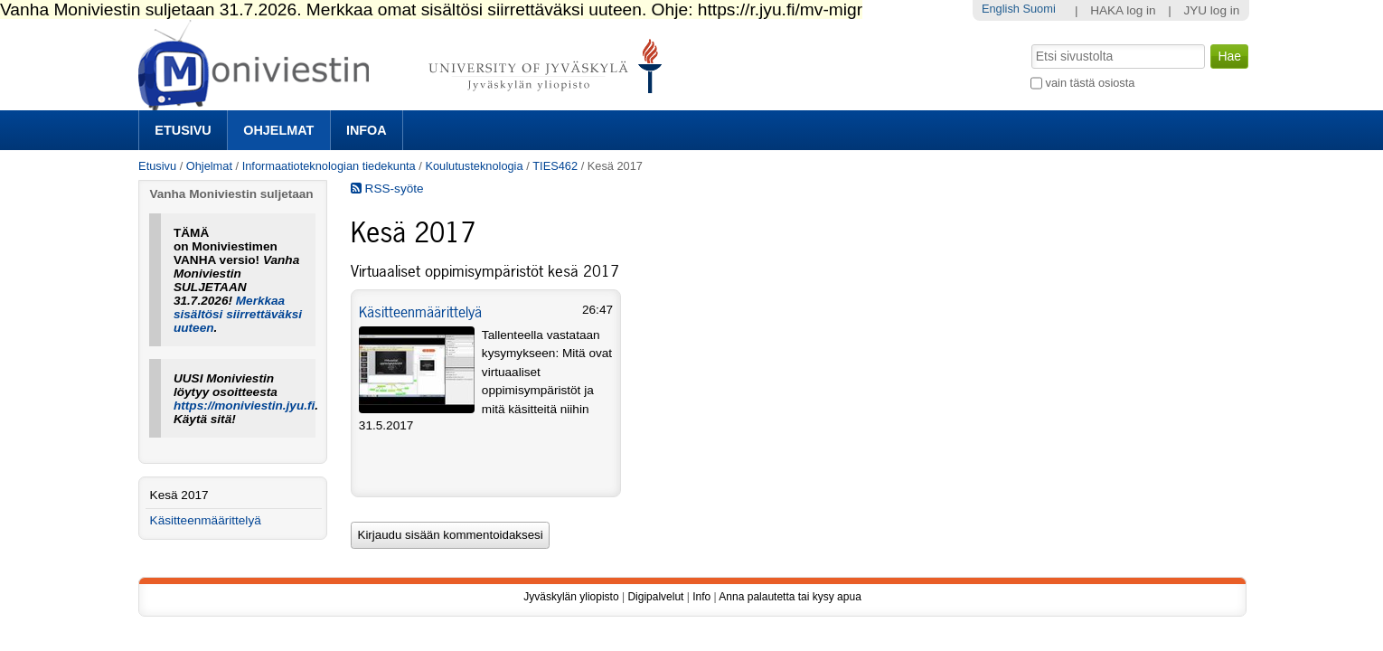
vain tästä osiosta (1090, 83)
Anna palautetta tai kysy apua (790, 596)
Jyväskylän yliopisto (570, 596)
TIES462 (555, 166)
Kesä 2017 (179, 495)
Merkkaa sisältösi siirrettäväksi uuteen (238, 314)
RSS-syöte (387, 188)
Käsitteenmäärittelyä (420, 312)
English (1001, 8)
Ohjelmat (278, 130)
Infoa (366, 130)
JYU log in (1211, 10)
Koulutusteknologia (473, 166)
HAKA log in (1123, 10)
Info (701, 596)
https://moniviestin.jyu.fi (244, 405)
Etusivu (183, 130)
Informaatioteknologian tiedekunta (329, 166)
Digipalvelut (655, 596)
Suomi (1038, 8)
